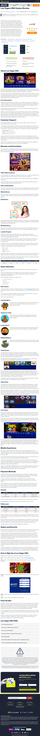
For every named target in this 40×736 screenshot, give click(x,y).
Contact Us (20, 702)
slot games (29, 289)
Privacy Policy (29, 702)
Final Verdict (3, 42)
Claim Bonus (12, 52)
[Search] (18, 698)
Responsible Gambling (20, 706)
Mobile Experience (10, 40)
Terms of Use (10, 704)
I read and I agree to (26, 687)
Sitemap (29, 704)
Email (29, 683)
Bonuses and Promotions (27, 39)
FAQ (7, 42)
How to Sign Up (32, 40)
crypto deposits (5, 501)
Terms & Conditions (28, 687)
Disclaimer (20, 704)
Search (29, 697)
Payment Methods (18, 40)
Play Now (36, 5)
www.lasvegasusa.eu (13, 45)
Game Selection (4, 40)
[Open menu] (38, 1)
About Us (10, 702)
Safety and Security (25, 40)
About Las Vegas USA (11, 39)
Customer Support (19, 39)
